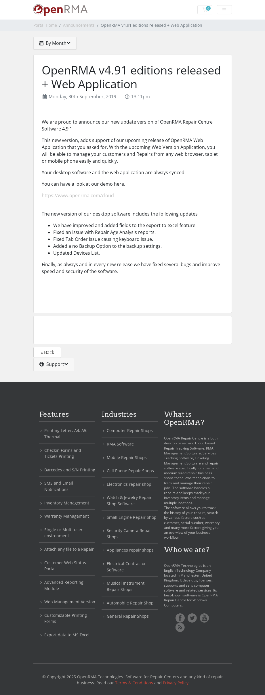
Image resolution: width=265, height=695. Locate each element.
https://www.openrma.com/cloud (78, 195)
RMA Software (120, 444)
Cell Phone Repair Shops (130, 470)
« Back (47, 352)
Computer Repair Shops (130, 430)
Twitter (192, 618)
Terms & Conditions (134, 683)
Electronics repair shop (129, 484)
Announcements (79, 25)
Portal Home (45, 25)
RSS (180, 627)
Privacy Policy (175, 683)
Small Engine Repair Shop (132, 517)
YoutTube (204, 618)
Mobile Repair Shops (127, 457)
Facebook (180, 618)
